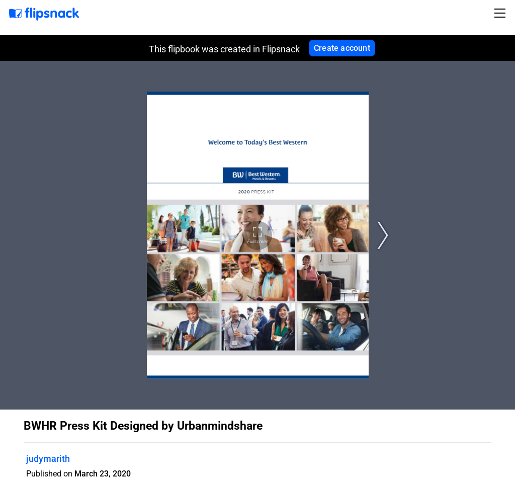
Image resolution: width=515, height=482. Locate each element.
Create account (342, 48)
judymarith (48, 458)
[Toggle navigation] (501, 13)
